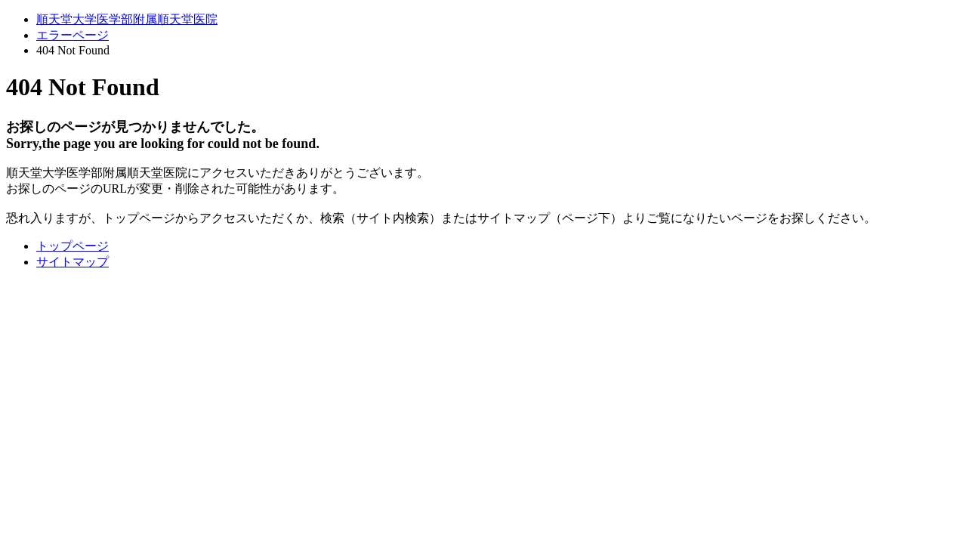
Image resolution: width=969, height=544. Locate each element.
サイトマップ (72, 261)
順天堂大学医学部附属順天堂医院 (127, 19)
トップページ (72, 246)
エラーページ (72, 35)
